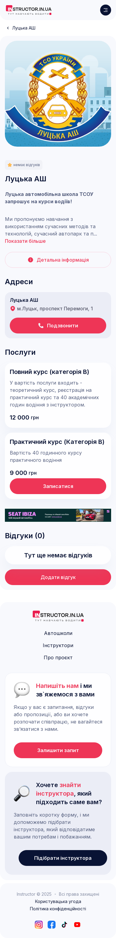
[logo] (28, 10)
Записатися (58, 486)
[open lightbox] (58, 94)
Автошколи (58, 633)
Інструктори (58, 645)
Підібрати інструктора (63, 858)
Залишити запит (58, 750)
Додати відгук (58, 577)
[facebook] (51, 924)
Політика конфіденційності (58, 908)
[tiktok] (64, 924)
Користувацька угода (58, 901)
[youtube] (77, 924)
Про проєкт (58, 657)
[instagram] (39, 924)
